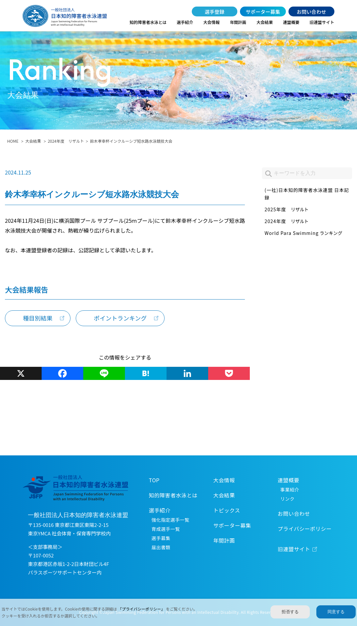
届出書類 (160, 547)
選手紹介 (185, 22)
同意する (336, 611)
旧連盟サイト (321, 22)
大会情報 (211, 22)
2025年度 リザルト (286, 209)
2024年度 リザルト (66, 141)
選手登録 (214, 11)
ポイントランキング (120, 318)
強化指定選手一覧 (170, 519)
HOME (12, 141)
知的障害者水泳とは (148, 22)
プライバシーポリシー (304, 528)
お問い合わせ (311, 11)
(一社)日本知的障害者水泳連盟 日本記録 (307, 194)
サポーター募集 (263, 11)
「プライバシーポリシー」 (142, 609)
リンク (287, 498)
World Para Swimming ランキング (303, 233)
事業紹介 (289, 489)
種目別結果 (37, 318)
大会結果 (264, 22)
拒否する (290, 611)
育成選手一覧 (165, 529)
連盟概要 (291, 22)
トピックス (226, 510)
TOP (154, 480)
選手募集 (160, 538)
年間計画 (238, 22)
